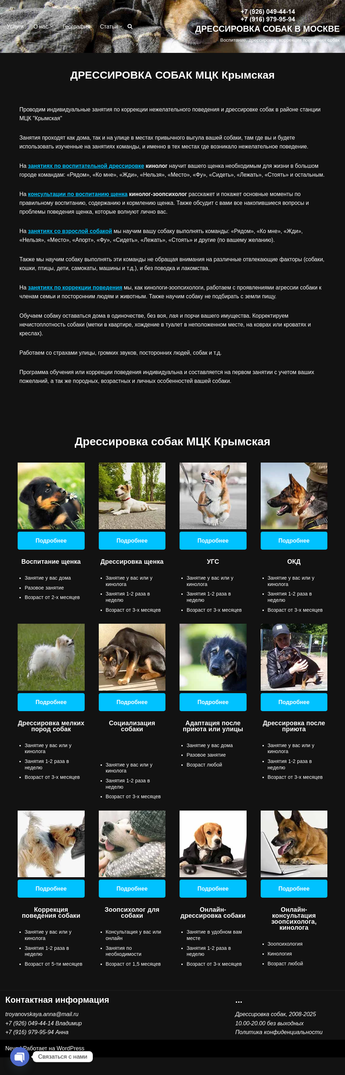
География (77, 27)
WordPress (71, 1066)
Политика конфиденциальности (278, 1050)
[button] (52, 26)
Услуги (15, 27)
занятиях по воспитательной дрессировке (87, 167)
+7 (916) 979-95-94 (29, 1050)
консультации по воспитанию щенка (79, 204)
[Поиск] (131, 26)
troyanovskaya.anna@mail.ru (41, 1032)
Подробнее (51, 554)
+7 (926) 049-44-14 (29, 1041)
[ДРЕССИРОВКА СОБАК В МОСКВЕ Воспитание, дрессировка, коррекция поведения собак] (267, 26)
